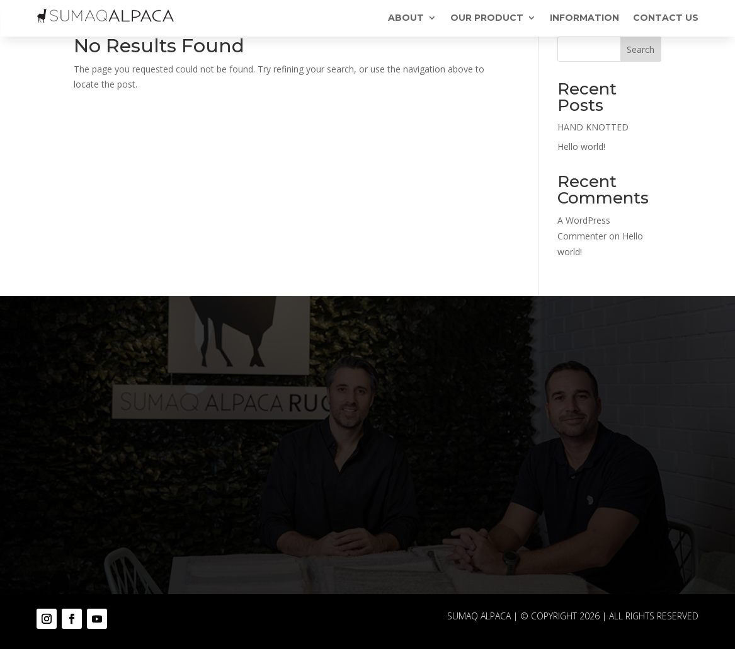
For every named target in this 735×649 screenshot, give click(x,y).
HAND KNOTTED (593, 127)
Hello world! (581, 146)
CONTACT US (665, 18)
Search (640, 49)
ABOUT (406, 18)
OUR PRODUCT (486, 18)
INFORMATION (584, 18)
